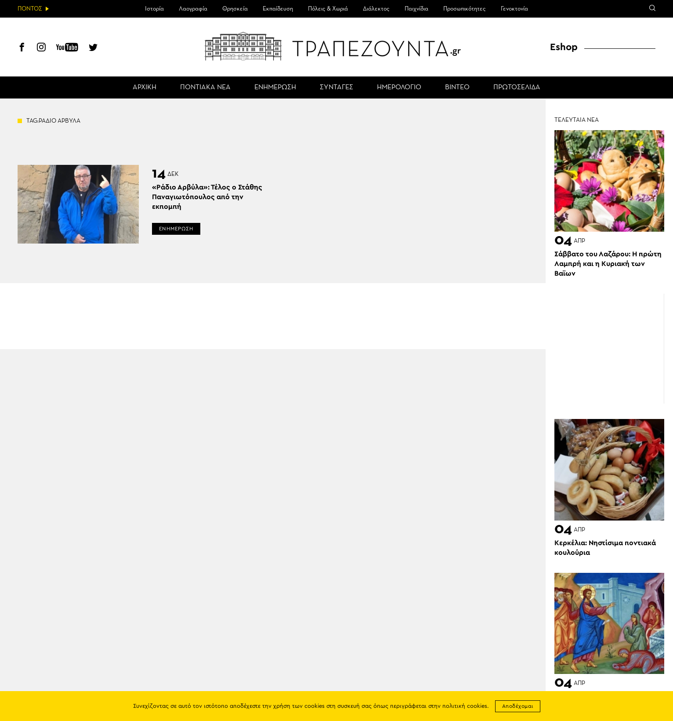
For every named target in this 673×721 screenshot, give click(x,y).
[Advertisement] (609, 349)
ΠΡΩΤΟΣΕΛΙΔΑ (516, 87)
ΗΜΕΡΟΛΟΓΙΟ (399, 87)
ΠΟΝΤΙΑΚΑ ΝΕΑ (205, 87)
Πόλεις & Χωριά (328, 9)
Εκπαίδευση (278, 9)
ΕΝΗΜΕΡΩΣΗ (275, 87)
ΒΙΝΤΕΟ (457, 87)
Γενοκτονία (514, 9)
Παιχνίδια (416, 9)
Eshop (564, 47)
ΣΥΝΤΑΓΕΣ (336, 87)
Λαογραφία (193, 9)
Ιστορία (154, 9)
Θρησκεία (235, 9)
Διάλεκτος (376, 9)
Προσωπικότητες (464, 9)
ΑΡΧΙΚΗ (144, 87)
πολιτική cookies (464, 706)
